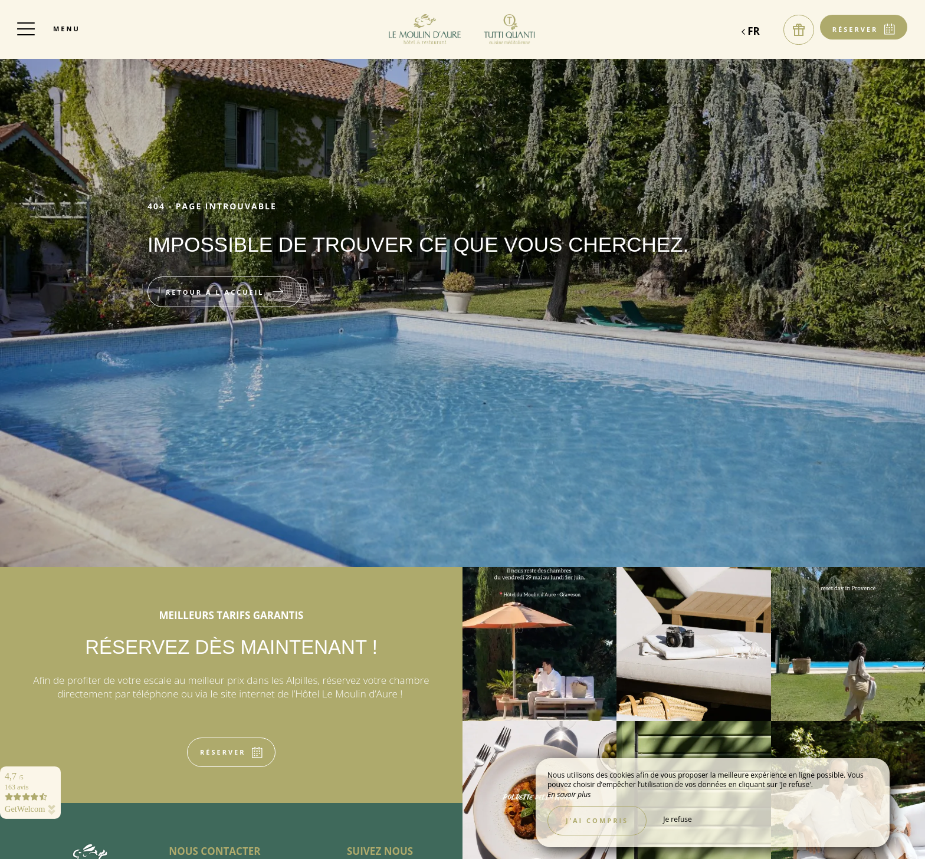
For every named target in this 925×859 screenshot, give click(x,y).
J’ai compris (597, 820)
